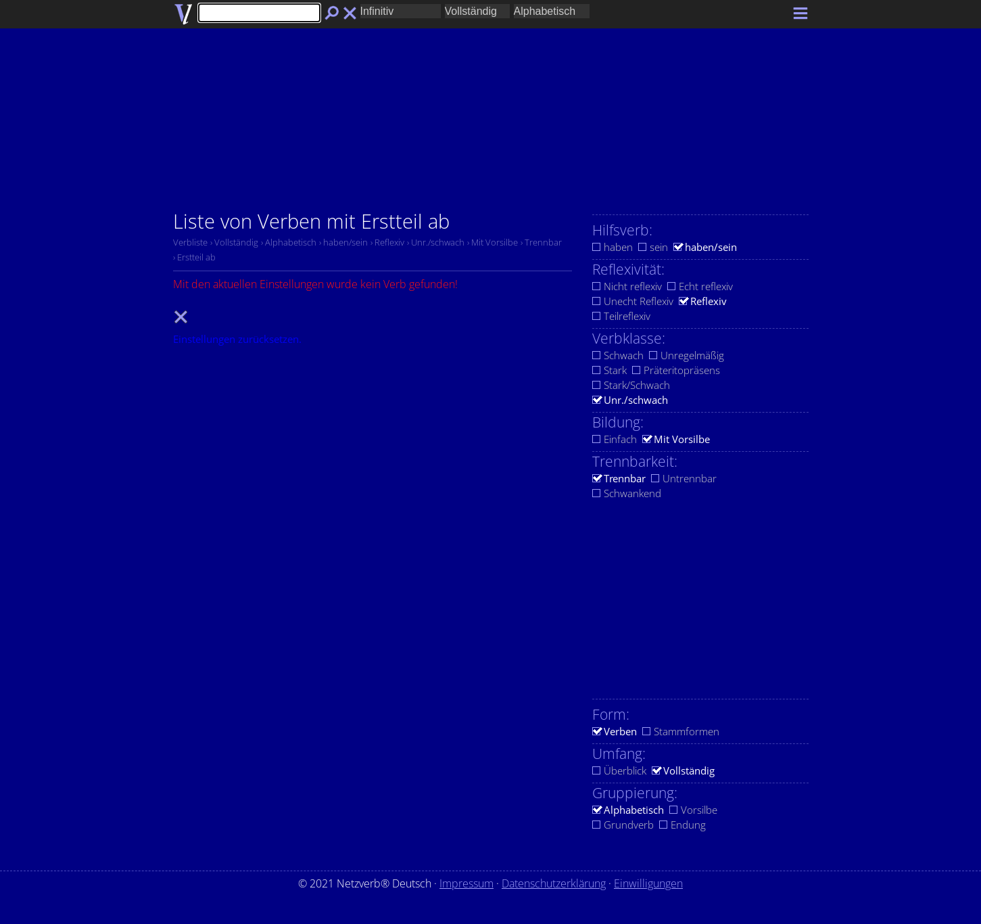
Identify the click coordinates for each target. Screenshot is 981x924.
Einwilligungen (648, 883)
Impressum (466, 883)
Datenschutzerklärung (554, 883)
